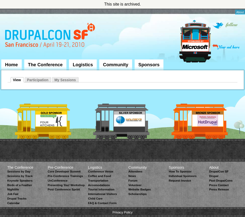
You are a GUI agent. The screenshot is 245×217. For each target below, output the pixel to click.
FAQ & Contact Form (102, 203)
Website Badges (139, 189)
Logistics (83, 64)
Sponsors (149, 64)
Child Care (95, 198)
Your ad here (225, 46)
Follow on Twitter (225, 25)
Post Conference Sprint (64, 189)
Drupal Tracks (17, 198)
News (132, 176)
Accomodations (99, 185)
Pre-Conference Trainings (65, 176)
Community (115, 64)
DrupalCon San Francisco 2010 (50, 36)
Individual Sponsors (183, 176)
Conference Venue (100, 171)
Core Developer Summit (64, 171)
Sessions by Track (20, 176)
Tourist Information (101, 189)
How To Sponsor (180, 171)
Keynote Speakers (20, 180)
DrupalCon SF (219, 171)
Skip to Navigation (11, 10)
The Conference (45, 64)
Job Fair (13, 194)
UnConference (58, 180)
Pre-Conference (61, 167)
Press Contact (219, 185)
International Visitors (102, 194)
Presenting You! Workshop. (67, 185)
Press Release (219, 189)
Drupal (213, 176)
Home (11, 64)
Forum (132, 180)
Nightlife (13, 189)
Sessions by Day (19, 171)
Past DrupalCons (221, 180)
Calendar (13, 203)
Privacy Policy (122, 212)
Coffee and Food (99, 176)
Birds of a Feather (19, 185)
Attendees (135, 171)
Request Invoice (180, 180)
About (240, 12)
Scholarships (137, 194)
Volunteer (134, 185)
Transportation (98, 180)
